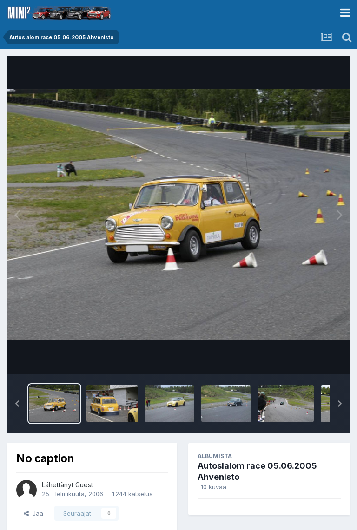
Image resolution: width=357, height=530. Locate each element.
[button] (17, 403)
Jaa (33, 513)
